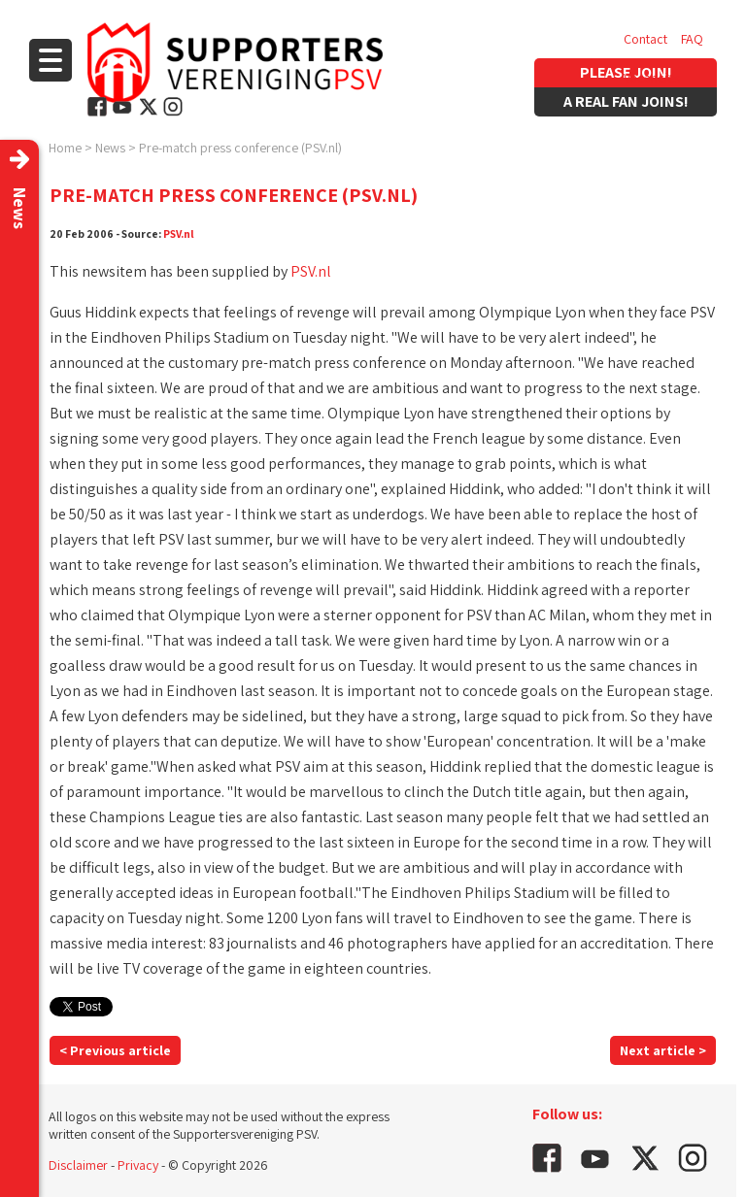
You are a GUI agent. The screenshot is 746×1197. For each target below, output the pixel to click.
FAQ (692, 39)
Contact (645, 39)
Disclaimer (78, 1165)
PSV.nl (178, 233)
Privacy (138, 1165)
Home (65, 147)
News (110, 147)
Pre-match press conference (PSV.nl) (240, 147)
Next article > (663, 1050)
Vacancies (652, 77)
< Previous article (115, 1050)
